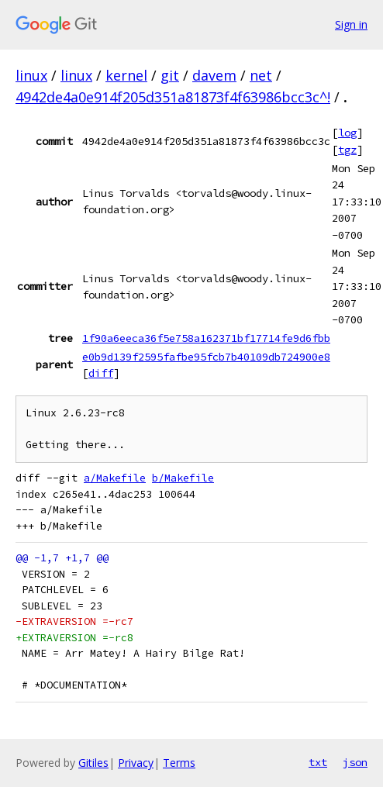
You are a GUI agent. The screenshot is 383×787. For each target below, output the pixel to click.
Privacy (136, 762)
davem (214, 75)
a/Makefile (115, 478)
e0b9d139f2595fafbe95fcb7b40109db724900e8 (206, 357)
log (347, 133)
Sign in (351, 24)
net (261, 75)
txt (318, 762)
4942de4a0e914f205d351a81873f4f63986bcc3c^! (173, 97)
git (169, 75)
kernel (126, 75)
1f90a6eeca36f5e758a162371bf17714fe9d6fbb (206, 338)
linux (31, 75)
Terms (179, 762)
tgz (347, 150)
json (355, 762)
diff (100, 373)
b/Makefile (183, 478)
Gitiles (93, 762)
